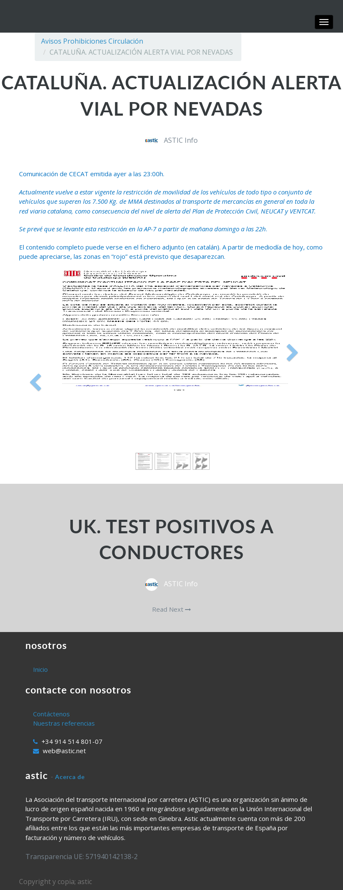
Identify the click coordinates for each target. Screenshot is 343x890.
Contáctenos (51, 714)
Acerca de (70, 777)
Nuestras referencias (64, 723)
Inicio (40, 669)
